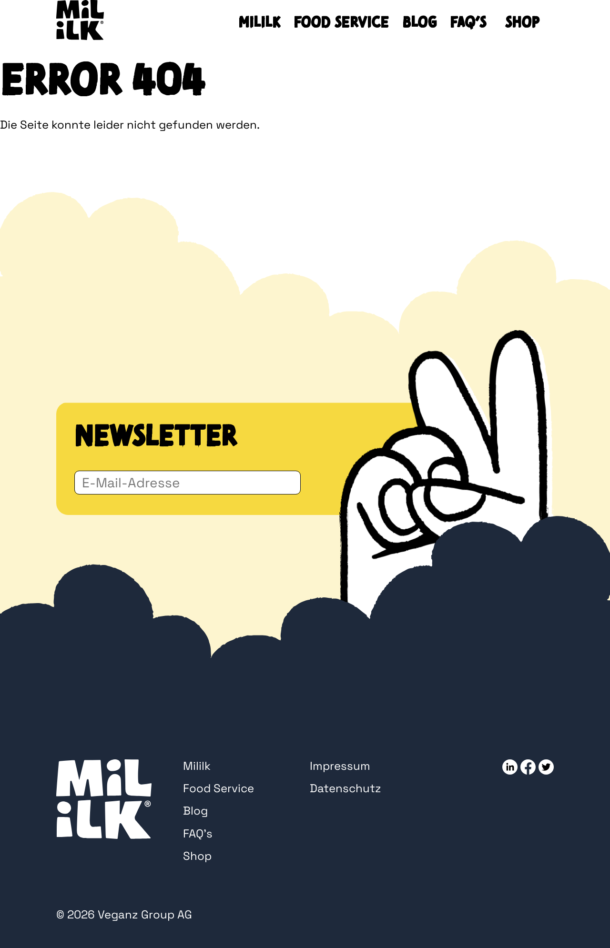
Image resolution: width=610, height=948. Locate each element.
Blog (419, 22)
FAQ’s (468, 22)
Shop (522, 22)
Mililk (259, 22)
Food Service (341, 22)
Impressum (340, 765)
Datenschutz (345, 788)
